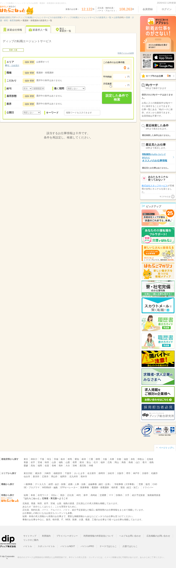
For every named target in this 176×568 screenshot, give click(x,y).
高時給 (94, 495)
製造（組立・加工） (130, 487)
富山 (89, 462)
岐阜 (84, 459)
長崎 (54, 465)
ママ (111, 495)
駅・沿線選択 (13, 65)
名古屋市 (91, 473)
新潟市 (36, 476)
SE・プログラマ (32, 487)
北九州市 (73, 476)
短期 (26, 495)
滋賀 (126, 459)
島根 (131, 462)
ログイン (167, 9)
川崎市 (47, 473)
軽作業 (115, 487)
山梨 (68, 462)
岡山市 (54, 476)
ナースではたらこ (108, 546)
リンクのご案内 (30, 540)
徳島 (151, 462)
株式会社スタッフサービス (155, 192)
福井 (103, 462)
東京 (26, 459)
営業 (141, 484)
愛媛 (26, 465)
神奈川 (34, 459)
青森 (26, 462)
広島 (110, 462)
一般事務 (28, 484)
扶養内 (119, 495)
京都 (119, 459)
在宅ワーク (43, 495)
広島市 (45, 476)
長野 (75, 462)
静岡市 (102, 473)
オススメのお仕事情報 (154, 157)
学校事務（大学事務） (125, 484)
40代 (78, 495)
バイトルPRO (87, 546)
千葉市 (68, 473)
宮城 (40, 462)
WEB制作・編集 (50, 487)
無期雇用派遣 (153, 495)
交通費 (103, 495)
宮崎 (75, 465)
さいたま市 (79, 473)
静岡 (98, 459)
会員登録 (148, 9)
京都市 (145, 473)
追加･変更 (29, 62)
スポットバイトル (46, 546)
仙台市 (27, 476)
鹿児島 (83, 465)
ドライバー (148, 487)
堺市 (128, 473)
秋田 (47, 462)
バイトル (27, 546)
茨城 (56, 459)
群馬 (70, 459)
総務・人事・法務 (76, 484)
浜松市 (111, 473)
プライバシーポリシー (67, 536)
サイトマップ (29, 536)
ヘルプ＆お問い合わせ (130, 536)
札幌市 (154, 473)
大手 (127, 495)
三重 (91, 459)
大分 (68, 465)
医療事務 (84, 487)
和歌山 (141, 459)
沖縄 (91, 465)
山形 (54, 462)
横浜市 (38, 473)
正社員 (70, 495)
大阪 (105, 459)
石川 (96, 462)
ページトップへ (166, 448)
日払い (54, 495)
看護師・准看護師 (100, 487)
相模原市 (58, 473)
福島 (61, 462)
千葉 (42, 459)
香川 (144, 462)
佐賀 (47, 465)
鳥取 (124, 462)
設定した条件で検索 (117, 97)
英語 (62, 495)
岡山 (117, 462)
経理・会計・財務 (57, 484)
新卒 (86, 495)
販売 (148, 484)
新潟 (82, 462)
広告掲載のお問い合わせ (158, 536)
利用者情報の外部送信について (99, 536)
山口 (138, 462)
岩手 (33, 462)
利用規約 (46, 536)
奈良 (133, 459)
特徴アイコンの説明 (126, 53)
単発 (33, 495)
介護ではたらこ (130, 546)
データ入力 (40, 484)
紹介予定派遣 (138, 495)
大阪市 (120, 473)
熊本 (61, 465)
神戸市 (136, 473)
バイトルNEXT (68, 546)
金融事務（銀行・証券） (100, 484)
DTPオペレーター (69, 487)
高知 (33, 465)
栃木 (63, 459)
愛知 (77, 459)
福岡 (40, 465)
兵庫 (112, 459)
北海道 (150, 459)
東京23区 (28, 473)
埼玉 (49, 459)
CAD (155, 484)
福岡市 (63, 476)
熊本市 (84, 476)
